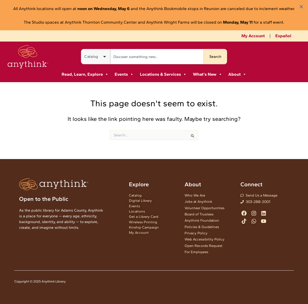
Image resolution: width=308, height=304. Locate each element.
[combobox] (157, 56)
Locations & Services (163, 74)
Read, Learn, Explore (85, 74)
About (237, 74)
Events (124, 74)
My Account (253, 35)
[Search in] (95, 56)
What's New (207, 74)
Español (283, 35)
